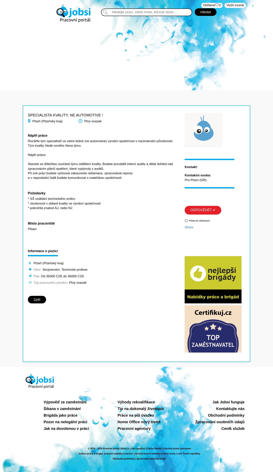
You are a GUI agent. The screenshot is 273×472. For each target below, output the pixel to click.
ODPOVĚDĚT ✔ (203, 210)
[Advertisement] (136, 54)
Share (189, 227)
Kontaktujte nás (230, 409)
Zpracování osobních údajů (220, 422)
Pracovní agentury (134, 428)
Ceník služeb (233, 428)
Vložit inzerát (235, 5)
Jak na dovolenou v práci (66, 428)
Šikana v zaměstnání (62, 409)
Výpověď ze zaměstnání (65, 402)
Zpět (37, 299)
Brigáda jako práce (61, 415)
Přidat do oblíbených (199, 220)
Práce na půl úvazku (136, 415)
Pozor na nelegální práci (65, 422)
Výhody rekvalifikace (136, 402)
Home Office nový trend (139, 422)
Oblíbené (212, 5)
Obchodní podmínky (226, 415)
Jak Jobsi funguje (229, 402)
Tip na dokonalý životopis (141, 409)
